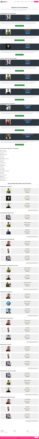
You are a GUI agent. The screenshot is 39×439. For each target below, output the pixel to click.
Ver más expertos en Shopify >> (33, 367)
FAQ (29, 1)
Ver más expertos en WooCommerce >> (32, 419)
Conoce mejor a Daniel (19, 143)
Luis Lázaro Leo (2, 172)
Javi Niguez (1, 165)
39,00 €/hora (27, 17)
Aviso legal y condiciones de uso (31, 430)
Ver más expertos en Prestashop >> (32, 340)
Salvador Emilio (2, 178)
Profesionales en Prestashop (6, 317)
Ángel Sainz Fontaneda (3, 153)
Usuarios (22, 1)
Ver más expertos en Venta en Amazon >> (31, 393)
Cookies (28, 432)
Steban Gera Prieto (27, 104)
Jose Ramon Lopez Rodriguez (4, 169)
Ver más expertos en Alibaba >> (33, 209)
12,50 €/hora (27, 135)
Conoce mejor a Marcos (19, 98)
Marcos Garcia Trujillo (28, 88)
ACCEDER (32, 1)
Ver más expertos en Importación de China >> (31, 288)
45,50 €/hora (27, 46)
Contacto (26, 1)
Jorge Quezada (2, 168)
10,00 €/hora (27, 106)
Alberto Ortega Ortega (3, 150)
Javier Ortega (2, 167)
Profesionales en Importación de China (9, 264)
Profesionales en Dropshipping (7, 238)
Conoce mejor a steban (19, 114)
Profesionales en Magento (6, 290)
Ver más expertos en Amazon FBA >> (32, 235)
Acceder (36, 1)
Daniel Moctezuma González (27, 133)
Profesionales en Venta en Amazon (8, 369)
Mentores (18, 1)
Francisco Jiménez (3, 161)
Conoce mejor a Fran (19, 53)
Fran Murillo (27, 43)
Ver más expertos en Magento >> (33, 314)
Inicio (15, 1)
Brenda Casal (2, 156)
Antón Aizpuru (27, 14)
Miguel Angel (2, 175)
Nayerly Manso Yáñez (28, 118)
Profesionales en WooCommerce (7, 396)
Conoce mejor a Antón (19, 24)
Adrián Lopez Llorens (3, 149)
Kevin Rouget (2, 171)
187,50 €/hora (27, 91)
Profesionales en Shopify (5, 343)
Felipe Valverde (2, 158)
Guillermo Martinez (27, 28)
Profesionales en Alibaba (5, 185)
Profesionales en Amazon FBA (7, 211)
